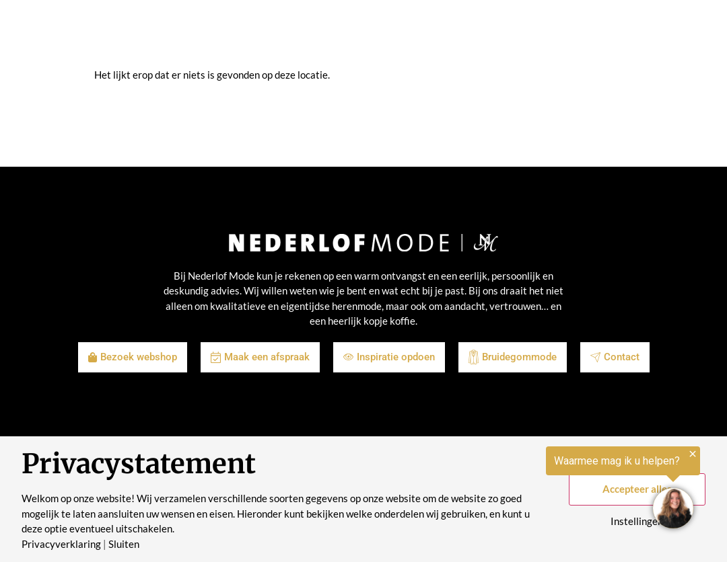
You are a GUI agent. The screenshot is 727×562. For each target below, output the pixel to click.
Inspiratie (301, 34)
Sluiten (123, 544)
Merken (360, 34)
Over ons (419, 34)
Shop (249, 34)
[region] (561, 489)
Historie (477, 34)
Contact (533, 34)
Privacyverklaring (61, 544)
